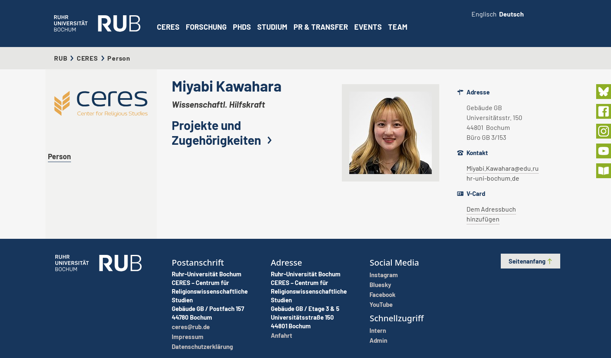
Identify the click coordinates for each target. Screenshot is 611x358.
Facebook (382, 294)
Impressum (188, 336)
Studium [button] (272, 26)
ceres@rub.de (191, 326)
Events (368, 26)
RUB (60, 58)
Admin (378, 340)
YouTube (381, 304)
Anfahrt (281, 335)
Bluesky (380, 284)
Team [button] (397, 26)
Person (59, 156)
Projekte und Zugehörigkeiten (224, 132)
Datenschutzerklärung (202, 346)
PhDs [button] (242, 26)
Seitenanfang (531, 261)
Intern (377, 330)
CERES (168, 26)
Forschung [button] (206, 26)
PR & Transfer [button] (321, 26)
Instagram (383, 274)
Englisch (484, 14)
